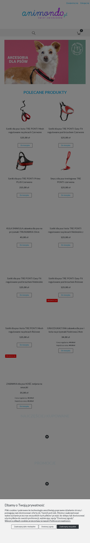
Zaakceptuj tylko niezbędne (24, 527)
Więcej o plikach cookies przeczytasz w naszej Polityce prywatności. (38, 520)
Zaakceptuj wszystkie (67, 527)
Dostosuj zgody (48, 527)
